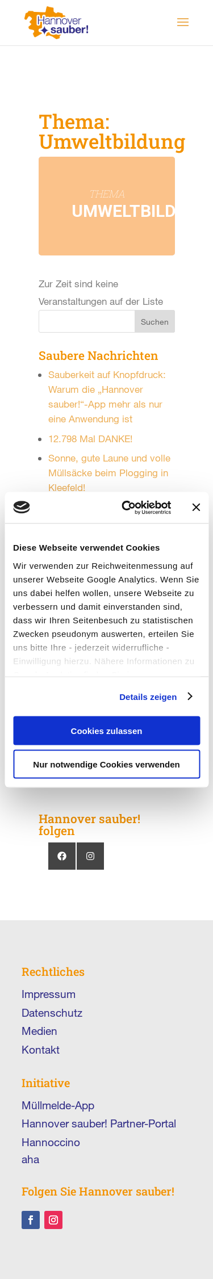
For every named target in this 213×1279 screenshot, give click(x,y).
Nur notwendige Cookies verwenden (106, 764)
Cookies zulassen (107, 731)
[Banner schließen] (196, 507)
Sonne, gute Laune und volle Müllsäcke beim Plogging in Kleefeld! (109, 472)
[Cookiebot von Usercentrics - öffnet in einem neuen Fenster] (127, 507)
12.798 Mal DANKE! (90, 438)
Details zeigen (148, 696)
